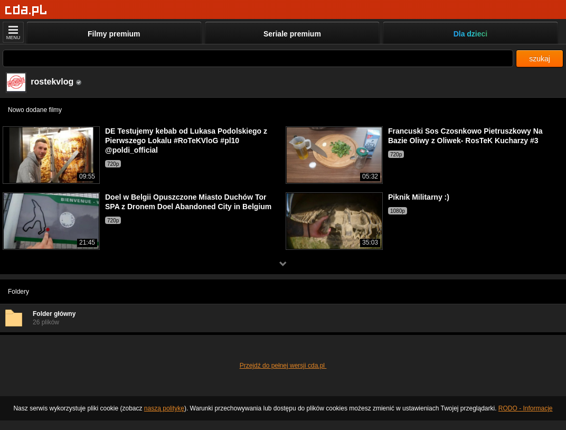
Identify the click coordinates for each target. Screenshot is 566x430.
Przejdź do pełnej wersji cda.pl (283, 365)
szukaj (539, 58)
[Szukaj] (258, 58)
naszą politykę (164, 408)
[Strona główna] (26, 10)
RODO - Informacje (525, 408)
